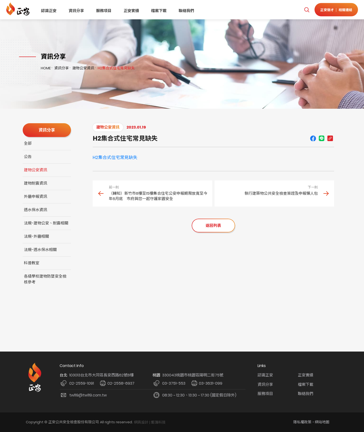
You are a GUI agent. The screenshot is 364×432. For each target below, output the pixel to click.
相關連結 (345, 9)
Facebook (313, 138)
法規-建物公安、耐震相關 (46, 223)
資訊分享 (76, 11)
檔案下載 (159, 11)
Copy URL (330, 138)
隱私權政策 (302, 422)
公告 (28, 156)
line (321, 138)
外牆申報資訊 (35, 196)
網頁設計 (141, 422)
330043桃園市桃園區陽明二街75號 (192, 375)
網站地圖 (322, 422)
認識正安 (48, 11)
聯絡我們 (186, 11)
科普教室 (31, 263)
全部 (28, 143)
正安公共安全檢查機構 (18, 9)
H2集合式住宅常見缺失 (115, 157)
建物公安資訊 (83, 68)
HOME (46, 68)
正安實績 (131, 11)
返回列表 (213, 225)
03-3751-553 (173, 383)
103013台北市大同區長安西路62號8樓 (101, 375)
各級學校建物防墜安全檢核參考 (45, 279)
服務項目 (104, 11)
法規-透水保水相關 (40, 249)
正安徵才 (327, 9)
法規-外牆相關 (36, 236)
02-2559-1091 (81, 383)
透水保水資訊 (35, 210)
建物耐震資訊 (35, 183)
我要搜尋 (306, 9)
